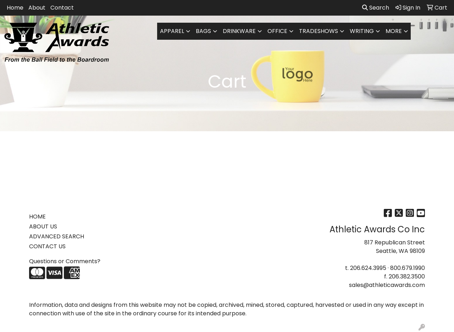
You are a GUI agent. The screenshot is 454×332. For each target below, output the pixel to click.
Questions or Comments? (64, 261)
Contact (62, 8)
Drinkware (239, 31)
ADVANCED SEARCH (56, 236)
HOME (37, 216)
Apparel (172, 31)
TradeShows (318, 31)
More (394, 31)
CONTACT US (47, 246)
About (36, 8)
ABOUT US (43, 226)
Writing (362, 31)
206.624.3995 (368, 268)
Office (277, 31)
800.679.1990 (407, 268)
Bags (203, 31)
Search (375, 8)
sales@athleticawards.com (387, 285)
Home (15, 8)
